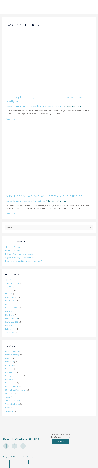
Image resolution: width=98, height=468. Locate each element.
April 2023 (9, 304)
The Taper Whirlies (12, 247)
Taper (7, 397)
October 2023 (10, 301)
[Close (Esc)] (32, 462)
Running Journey (12, 386)
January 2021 (10, 333)
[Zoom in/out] (4, 462)
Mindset (8, 358)
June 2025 (9, 290)
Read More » (11, 119)
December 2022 (11, 308)
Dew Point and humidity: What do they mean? (23, 261)
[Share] (23, 462)
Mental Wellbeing (12, 355)
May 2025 (9, 294)
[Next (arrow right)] (13, 466)
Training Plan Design (52, 106)
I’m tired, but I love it (13, 251)
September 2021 (11, 322)
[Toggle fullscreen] (13, 462)
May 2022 (9, 311)
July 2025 (9, 287)
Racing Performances (13, 376)
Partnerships (10, 372)
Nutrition (8, 369)
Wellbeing (9, 411)
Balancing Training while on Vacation (19, 254)
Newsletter (37, 106)
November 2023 (11, 297)
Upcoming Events (12, 404)
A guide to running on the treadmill (19, 258)
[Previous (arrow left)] (4, 466)
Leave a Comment (13, 106)
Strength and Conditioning (15, 390)
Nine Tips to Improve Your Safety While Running (44, 196)
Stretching (9, 394)
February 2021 (10, 329)
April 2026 (9, 280)
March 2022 (9, 315)
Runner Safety (39, 201)
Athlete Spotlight (12, 351)
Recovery (9, 379)
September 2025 (12, 283)
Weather (8, 408)
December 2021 (11, 318)
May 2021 (8, 326)
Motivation (27, 106)
